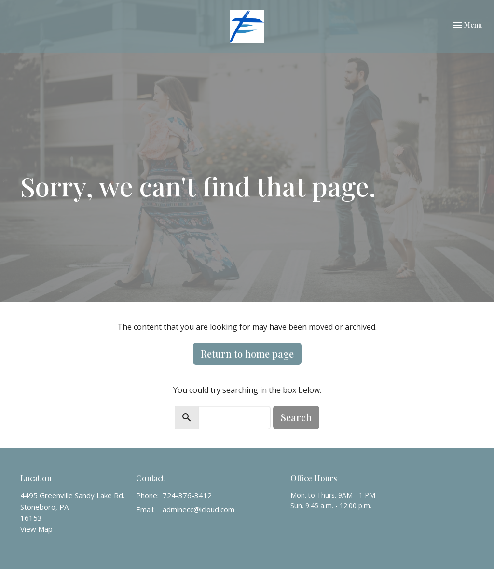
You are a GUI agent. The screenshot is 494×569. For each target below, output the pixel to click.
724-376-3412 (187, 495)
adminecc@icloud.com (198, 509)
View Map (36, 529)
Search (296, 417)
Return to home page (247, 353)
